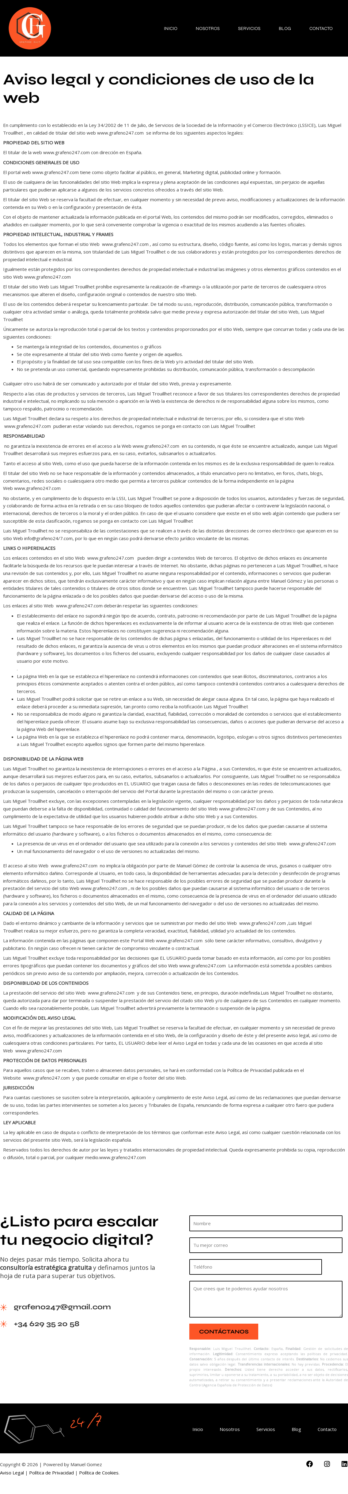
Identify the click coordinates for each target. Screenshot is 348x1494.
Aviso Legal (12, 1473)
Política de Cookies (99, 1473)
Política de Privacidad (51, 1473)
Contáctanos (223, 1331)
